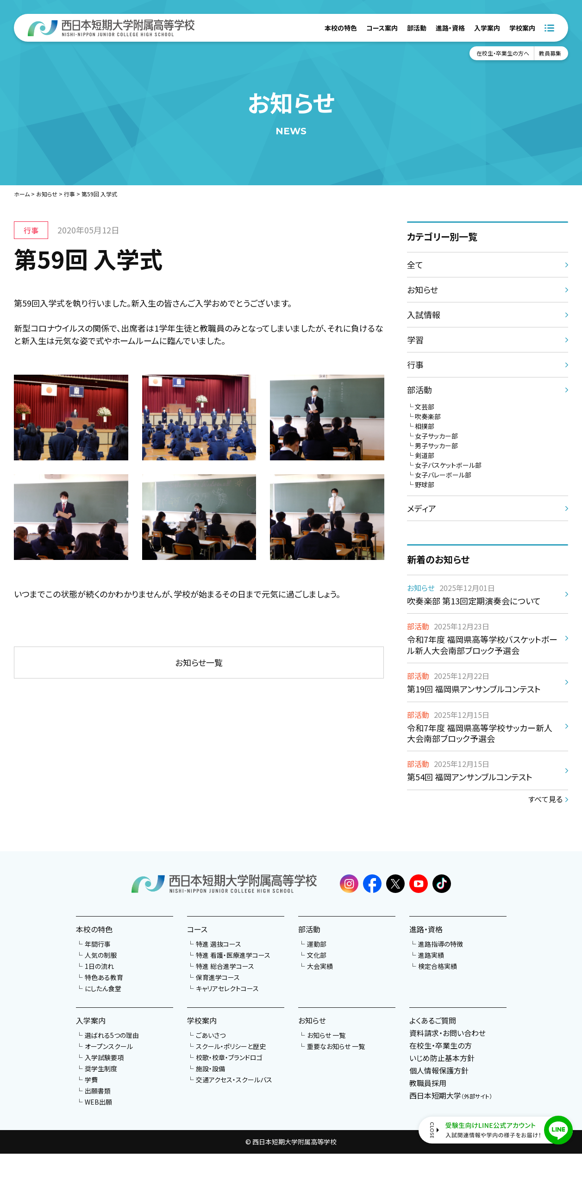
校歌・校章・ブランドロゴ (229, 1057)
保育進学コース (218, 977)
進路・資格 (450, 27)
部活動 (416, 27)
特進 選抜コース (218, 944)
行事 (69, 194)
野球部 (424, 484)
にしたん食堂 (103, 988)
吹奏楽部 (428, 416)
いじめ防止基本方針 (442, 1057)
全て (415, 264)
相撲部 (424, 426)
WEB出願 (98, 1101)
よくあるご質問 (432, 1020)
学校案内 (522, 27)
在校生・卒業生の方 (440, 1045)
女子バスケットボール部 (448, 465)
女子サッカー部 (436, 435)
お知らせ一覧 (199, 662)
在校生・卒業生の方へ (502, 53)
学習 (415, 339)
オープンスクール (109, 1046)
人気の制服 (101, 955)
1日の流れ (99, 966)
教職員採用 (427, 1082)
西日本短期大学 (450, 1095)
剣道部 (424, 455)
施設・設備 (210, 1068)
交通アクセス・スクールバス (234, 1079)
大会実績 (320, 966)
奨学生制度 (101, 1068)
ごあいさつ (210, 1035)
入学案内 (487, 27)
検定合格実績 (437, 966)
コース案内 (382, 27)
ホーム (22, 194)
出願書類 (98, 1090)
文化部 (316, 955)
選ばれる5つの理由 (112, 1035)
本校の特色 (341, 27)
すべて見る (545, 798)
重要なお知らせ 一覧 (336, 1046)
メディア (421, 508)
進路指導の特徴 (440, 944)
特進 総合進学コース (225, 966)
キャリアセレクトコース (227, 988)
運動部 (316, 944)
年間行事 (98, 944)
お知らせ (46, 194)
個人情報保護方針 (439, 1070)
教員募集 (550, 53)
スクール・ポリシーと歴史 (231, 1046)
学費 (91, 1079)
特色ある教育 (104, 977)
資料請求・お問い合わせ (447, 1032)
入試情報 (423, 314)
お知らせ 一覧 (326, 1035)
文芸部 (424, 406)
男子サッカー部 (436, 445)
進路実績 (431, 955)
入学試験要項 (104, 1057)
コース (197, 929)
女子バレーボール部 (443, 474)
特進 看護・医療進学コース (233, 955)
